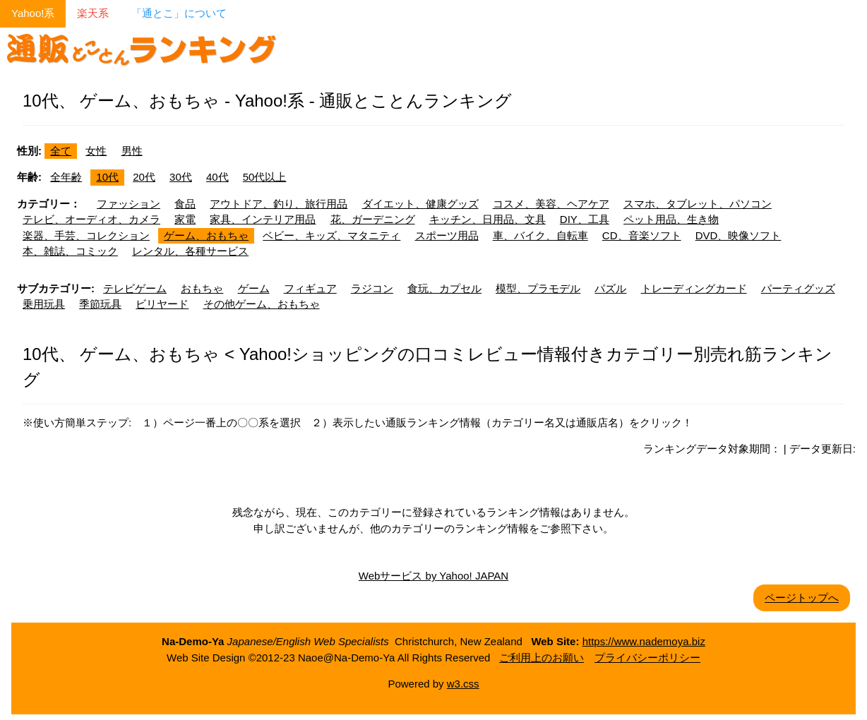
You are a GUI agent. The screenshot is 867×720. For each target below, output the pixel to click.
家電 (185, 219)
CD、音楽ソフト (641, 235)
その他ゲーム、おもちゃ (261, 304)
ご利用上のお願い (541, 658)
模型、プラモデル (538, 288)
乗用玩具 (44, 304)
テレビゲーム (135, 288)
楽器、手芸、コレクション (86, 235)
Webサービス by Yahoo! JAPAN (433, 576)
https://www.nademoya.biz (643, 641)
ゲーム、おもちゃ (206, 235)
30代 (180, 177)
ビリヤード (162, 304)
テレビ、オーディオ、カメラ (91, 219)
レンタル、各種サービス (190, 251)
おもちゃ (202, 288)
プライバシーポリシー (647, 658)
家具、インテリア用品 (263, 219)
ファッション (128, 204)
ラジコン (372, 288)
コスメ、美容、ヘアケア (551, 204)
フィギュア (310, 288)
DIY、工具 (584, 219)
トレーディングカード (694, 288)
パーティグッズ (798, 288)
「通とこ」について (179, 13)
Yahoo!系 (32, 13)
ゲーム (254, 288)
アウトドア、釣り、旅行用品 (278, 204)
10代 (107, 177)
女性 (96, 151)
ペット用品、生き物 (671, 219)
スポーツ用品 (447, 235)
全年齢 (66, 177)
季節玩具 (100, 304)
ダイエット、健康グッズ (420, 204)
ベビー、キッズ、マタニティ (331, 235)
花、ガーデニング (372, 219)
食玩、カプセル (444, 288)
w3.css (463, 684)
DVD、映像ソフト (738, 235)
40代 (217, 177)
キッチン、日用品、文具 (487, 219)
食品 (185, 204)
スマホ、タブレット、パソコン (697, 204)
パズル (610, 288)
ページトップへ (802, 598)
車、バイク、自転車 (540, 235)
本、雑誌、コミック (70, 251)
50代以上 (265, 177)
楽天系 (93, 13)
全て (60, 151)
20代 (144, 177)
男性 (132, 151)
